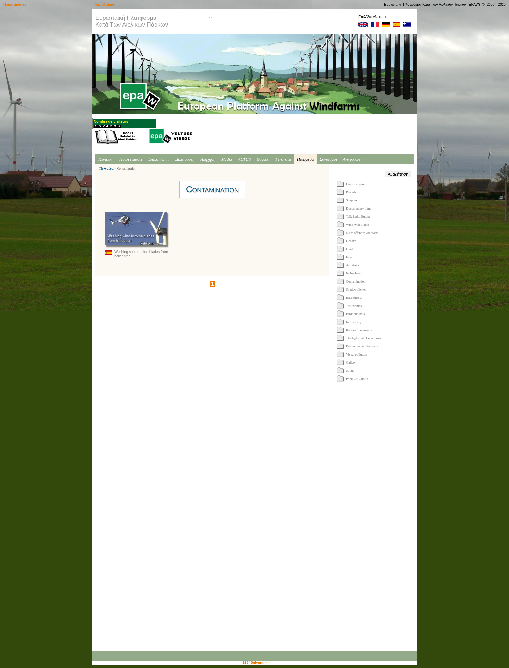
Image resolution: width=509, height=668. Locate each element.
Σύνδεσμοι (328, 159)
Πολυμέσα (305, 159)
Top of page (104, 4)
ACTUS (244, 159)
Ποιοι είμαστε (131, 159)
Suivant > (259, 662)
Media (226, 159)
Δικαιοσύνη (184, 159)
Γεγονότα (283, 159)
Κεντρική (106, 159)
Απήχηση (208, 159)
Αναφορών (352, 159)
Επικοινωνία (159, 159)
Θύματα (262, 159)
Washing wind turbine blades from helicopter (137, 235)
